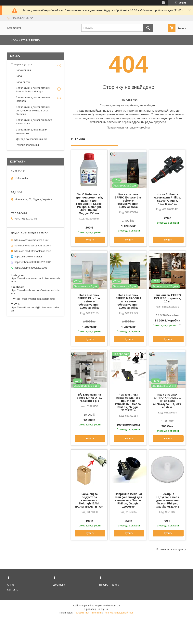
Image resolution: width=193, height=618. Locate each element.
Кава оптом (23, 82)
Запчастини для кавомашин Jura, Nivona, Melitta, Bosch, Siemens (33, 111)
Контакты (12, 589)
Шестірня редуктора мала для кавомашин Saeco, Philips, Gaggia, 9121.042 (167, 500)
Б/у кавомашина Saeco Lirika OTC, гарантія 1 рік (89, 397)
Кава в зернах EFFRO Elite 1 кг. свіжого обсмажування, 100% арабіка (89, 301)
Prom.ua (115, 605)
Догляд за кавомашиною (31, 139)
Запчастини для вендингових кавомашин (34, 121)
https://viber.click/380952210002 (33, 262)
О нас (10, 584)
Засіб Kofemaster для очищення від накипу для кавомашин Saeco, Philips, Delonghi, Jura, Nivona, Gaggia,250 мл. (89, 204)
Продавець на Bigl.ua (96, 609)
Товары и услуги (21, 64)
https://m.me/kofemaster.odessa (32, 251)
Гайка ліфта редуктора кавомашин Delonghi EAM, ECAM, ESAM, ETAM (89, 500)
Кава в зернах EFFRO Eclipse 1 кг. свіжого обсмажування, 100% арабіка (128, 200)
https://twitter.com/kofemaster (38, 298)
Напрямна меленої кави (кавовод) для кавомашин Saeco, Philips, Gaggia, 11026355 (128, 500)
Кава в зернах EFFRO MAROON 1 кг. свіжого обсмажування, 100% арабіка (128, 301)
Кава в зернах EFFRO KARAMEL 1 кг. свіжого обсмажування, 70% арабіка (167, 401)
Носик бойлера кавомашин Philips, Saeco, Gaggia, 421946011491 (167, 199)
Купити (90, 239)
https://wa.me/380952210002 (31, 267)
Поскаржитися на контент (88, 612)
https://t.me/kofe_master (28, 256)
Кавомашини (24, 70)
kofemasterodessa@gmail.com (33, 245)
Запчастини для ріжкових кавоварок (31, 131)
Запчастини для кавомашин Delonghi (33, 99)
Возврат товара (109, 584)
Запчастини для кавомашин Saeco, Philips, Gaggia (33, 89)
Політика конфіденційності (119, 612)
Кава (19, 75)
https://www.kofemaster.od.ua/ (31, 239)
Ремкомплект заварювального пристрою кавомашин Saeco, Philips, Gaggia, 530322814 (128, 402)
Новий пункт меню (25, 40)
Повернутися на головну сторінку (128, 127)
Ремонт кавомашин (28, 144)
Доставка (59, 584)
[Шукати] (148, 28)
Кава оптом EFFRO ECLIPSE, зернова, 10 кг (167, 298)
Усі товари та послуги (169, 549)
